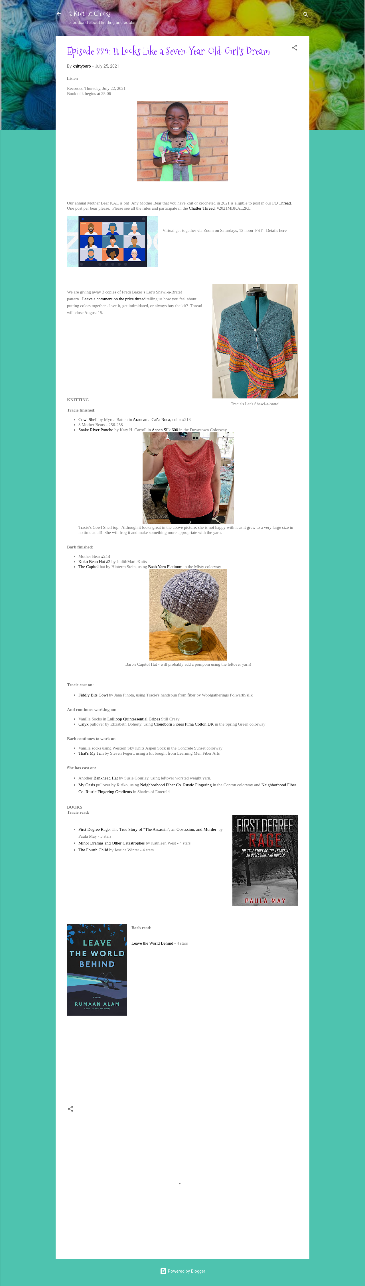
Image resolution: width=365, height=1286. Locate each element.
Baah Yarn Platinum (165, 566)
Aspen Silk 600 (165, 430)
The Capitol (89, 566)
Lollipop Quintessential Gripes (133, 719)
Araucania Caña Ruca (151, 419)
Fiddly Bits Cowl (93, 695)
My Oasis (86, 785)
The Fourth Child (93, 850)
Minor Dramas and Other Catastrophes (111, 843)
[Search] (306, 15)
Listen (72, 78)
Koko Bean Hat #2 (94, 561)
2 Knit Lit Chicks (90, 13)
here (283, 230)
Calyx (83, 724)
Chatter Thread (201, 208)
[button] (294, 48)
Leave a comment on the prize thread (113, 299)
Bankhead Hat (106, 778)
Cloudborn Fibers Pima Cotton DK (184, 724)
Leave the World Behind (152, 943)
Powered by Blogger (182, 1271)
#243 (105, 556)
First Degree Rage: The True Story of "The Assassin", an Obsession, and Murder (147, 829)
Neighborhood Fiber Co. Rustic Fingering (176, 785)
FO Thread (281, 203)
